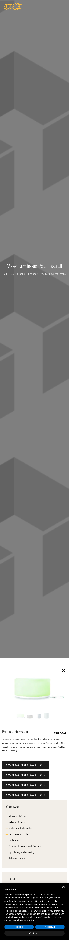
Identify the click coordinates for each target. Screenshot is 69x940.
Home (4, 274)
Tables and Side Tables (20, 827)
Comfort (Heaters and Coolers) (24, 846)
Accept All (50, 927)
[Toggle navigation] (63, 7)
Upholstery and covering (21, 852)
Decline (19, 927)
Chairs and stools (17, 815)
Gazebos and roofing (19, 834)
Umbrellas (13, 840)
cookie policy (52, 901)
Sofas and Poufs (28, 274)
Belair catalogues (17, 858)
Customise (34, 933)
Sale (13, 274)
